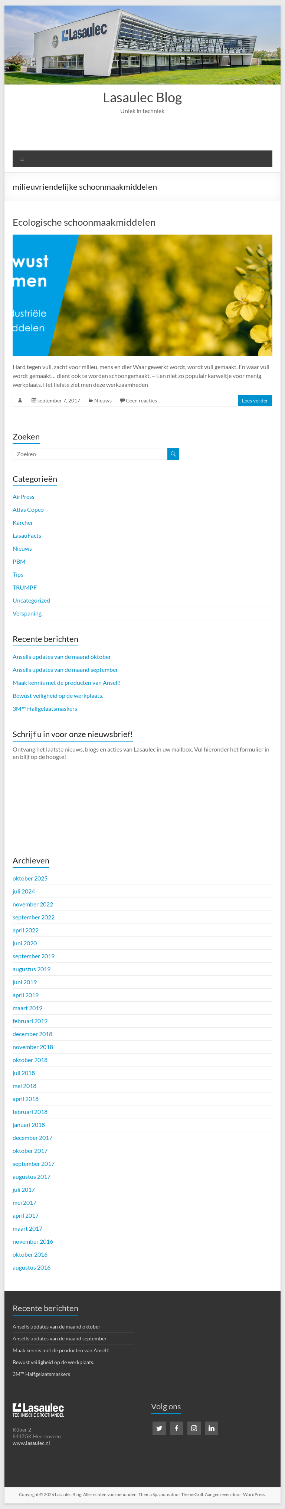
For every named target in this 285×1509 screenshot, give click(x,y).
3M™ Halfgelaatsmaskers (45, 708)
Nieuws (103, 400)
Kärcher (23, 522)
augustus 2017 (31, 1176)
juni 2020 (25, 942)
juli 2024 (24, 891)
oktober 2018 (30, 1059)
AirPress (24, 496)
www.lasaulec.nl (31, 1443)
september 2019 (34, 955)
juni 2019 (25, 981)
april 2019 (26, 994)
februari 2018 (30, 1111)
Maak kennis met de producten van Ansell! (67, 682)
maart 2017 (27, 1228)
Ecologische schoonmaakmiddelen (84, 222)
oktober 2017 (30, 1150)
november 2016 (33, 1241)
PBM (19, 561)
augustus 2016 (31, 1267)
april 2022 (26, 929)
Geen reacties (141, 400)
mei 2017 (24, 1202)
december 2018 (32, 1033)
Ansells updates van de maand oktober (62, 656)
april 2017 (26, 1215)
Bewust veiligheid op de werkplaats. (58, 695)
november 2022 (33, 904)
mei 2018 (24, 1085)
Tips (18, 574)
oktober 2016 (30, 1254)
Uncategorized (31, 600)
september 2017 (34, 1163)
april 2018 (26, 1098)
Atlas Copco (28, 509)
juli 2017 (24, 1189)
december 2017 (32, 1137)
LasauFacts (27, 535)
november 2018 (33, 1046)
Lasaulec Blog (142, 97)
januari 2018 (29, 1124)
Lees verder (255, 400)
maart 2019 (27, 1007)
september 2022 (34, 917)
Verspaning (27, 613)
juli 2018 (24, 1072)
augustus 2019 (31, 968)
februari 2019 (30, 1020)
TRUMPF (25, 587)
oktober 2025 (30, 878)
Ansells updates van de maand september (65, 669)
